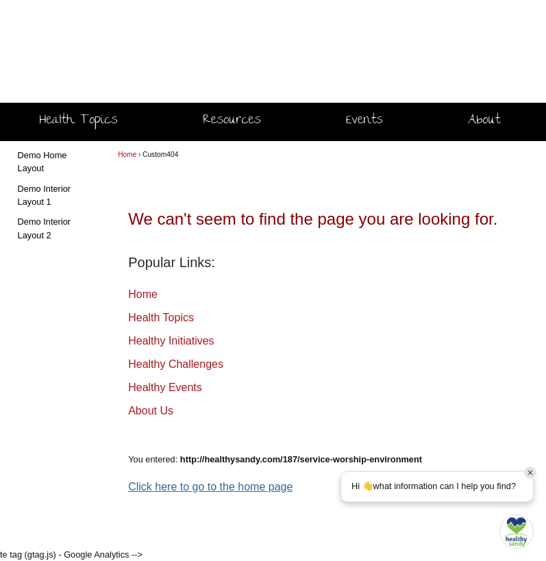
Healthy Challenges (175, 364)
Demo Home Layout (42, 161)
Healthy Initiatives (171, 341)
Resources (231, 121)
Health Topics (79, 121)
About (484, 121)
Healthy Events (165, 387)
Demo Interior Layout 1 (44, 195)
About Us (150, 410)
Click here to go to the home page (210, 487)
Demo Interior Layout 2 (44, 228)
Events (364, 121)
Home (127, 154)
